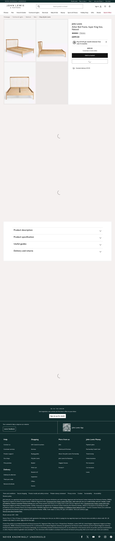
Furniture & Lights (34, 12)
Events (33, 486)
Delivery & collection (10, 475)
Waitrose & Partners (65, 449)
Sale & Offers (107, 12)
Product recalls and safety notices (39, 493)
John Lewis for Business (66, 458)
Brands (99, 12)
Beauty (63, 12)
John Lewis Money (99, 1)
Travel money (90, 454)
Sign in (97, 6)
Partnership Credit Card (93, 449)
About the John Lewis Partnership (69, 454)
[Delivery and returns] (57, 251)
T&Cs (22, 520)
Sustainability (88, 493)
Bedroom (28, 17)
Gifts (92, 12)
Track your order (8, 479)
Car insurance (90, 467)
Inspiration (34, 477)
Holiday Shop (84, 12)
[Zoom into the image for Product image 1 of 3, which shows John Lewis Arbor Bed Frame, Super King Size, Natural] (20, 40)
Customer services (9, 449)
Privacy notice (72, 493)
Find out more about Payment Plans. (12, 511)
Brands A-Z (34, 472)
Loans (88, 472)
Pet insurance (90, 463)
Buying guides (35, 454)
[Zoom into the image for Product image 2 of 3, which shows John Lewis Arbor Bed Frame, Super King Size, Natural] (52, 40)
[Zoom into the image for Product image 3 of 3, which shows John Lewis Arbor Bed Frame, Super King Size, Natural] (20, 83)
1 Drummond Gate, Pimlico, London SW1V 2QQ (59, 501)
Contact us (7, 444)
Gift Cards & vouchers (37, 444)
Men (12, 12)
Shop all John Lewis (45, 17)
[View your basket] (109, 6)
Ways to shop (83, 1)
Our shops (7, 458)
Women (6, 12)
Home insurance (91, 458)
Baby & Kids (54, 12)
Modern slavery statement (58, 493)
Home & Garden (21, 12)
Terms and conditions (9, 493)
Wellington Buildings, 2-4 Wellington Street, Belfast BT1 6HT (69, 507)
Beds (35, 17)
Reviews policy (7, 496)
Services (33, 449)
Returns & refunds (9, 484)
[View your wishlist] (104, 6)
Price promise (7, 463)
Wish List (34, 467)
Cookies (80, 493)
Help (90, 1)
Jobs (60, 444)
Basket (33, 463)
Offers (33, 481)
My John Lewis (74, 1)
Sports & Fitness (73, 12)
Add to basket (90, 55)
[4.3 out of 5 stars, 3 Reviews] (78, 33)
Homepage (7, 17)
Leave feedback (9, 429)
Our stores (108, 1)
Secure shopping (22, 493)
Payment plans (90, 444)
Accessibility (97, 493)
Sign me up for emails (57, 416)
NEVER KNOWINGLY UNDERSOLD (15, 1)
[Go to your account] (100, 6)
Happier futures (63, 463)
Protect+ (61, 467)
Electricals (45, 12)
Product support (8, 454)
